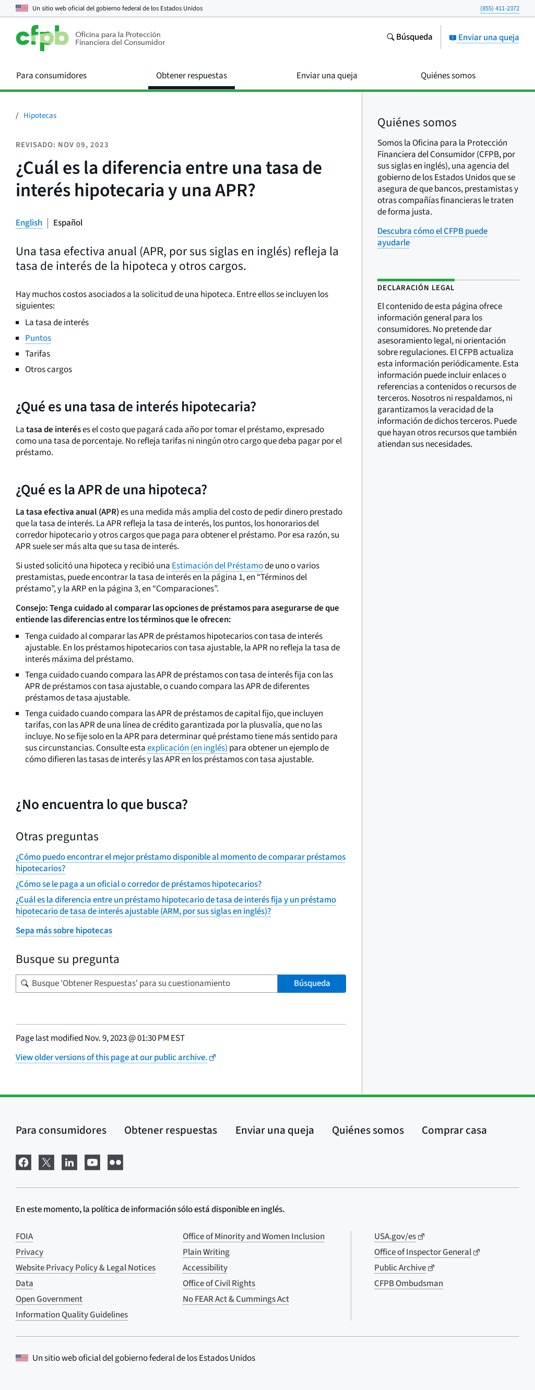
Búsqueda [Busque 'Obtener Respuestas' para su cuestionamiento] (312, 983)
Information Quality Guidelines (72, 1315)
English (29, 223)
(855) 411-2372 (499, 8)
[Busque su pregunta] (147, 984)
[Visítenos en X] (46, 1161)
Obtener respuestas (170, 1130)
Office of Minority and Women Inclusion (254, 1236)
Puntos (38, 338)
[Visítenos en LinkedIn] (69, 1161)
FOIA (24, 1236)
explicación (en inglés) (187, 748)
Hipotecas (39, 116)
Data (24, 1283)
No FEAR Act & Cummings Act (236, 1299)
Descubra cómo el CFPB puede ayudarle (432, 237)
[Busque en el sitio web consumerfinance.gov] (409, 38)
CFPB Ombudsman (408, 1283)
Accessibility (205, 1268)
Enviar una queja (484, 37)
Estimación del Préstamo (217, 566)
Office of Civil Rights (219, 1283)
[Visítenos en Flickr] (115, 1161)
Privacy (29, 1252)
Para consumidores (61, 1130)
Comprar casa (454, 1130)
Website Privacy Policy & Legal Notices (86, 1268)
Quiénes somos (368, 1130)
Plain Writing (206, 1252)
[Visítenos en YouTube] (92, 1161)
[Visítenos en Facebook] (23, 1161)
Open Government (49, 1299)
